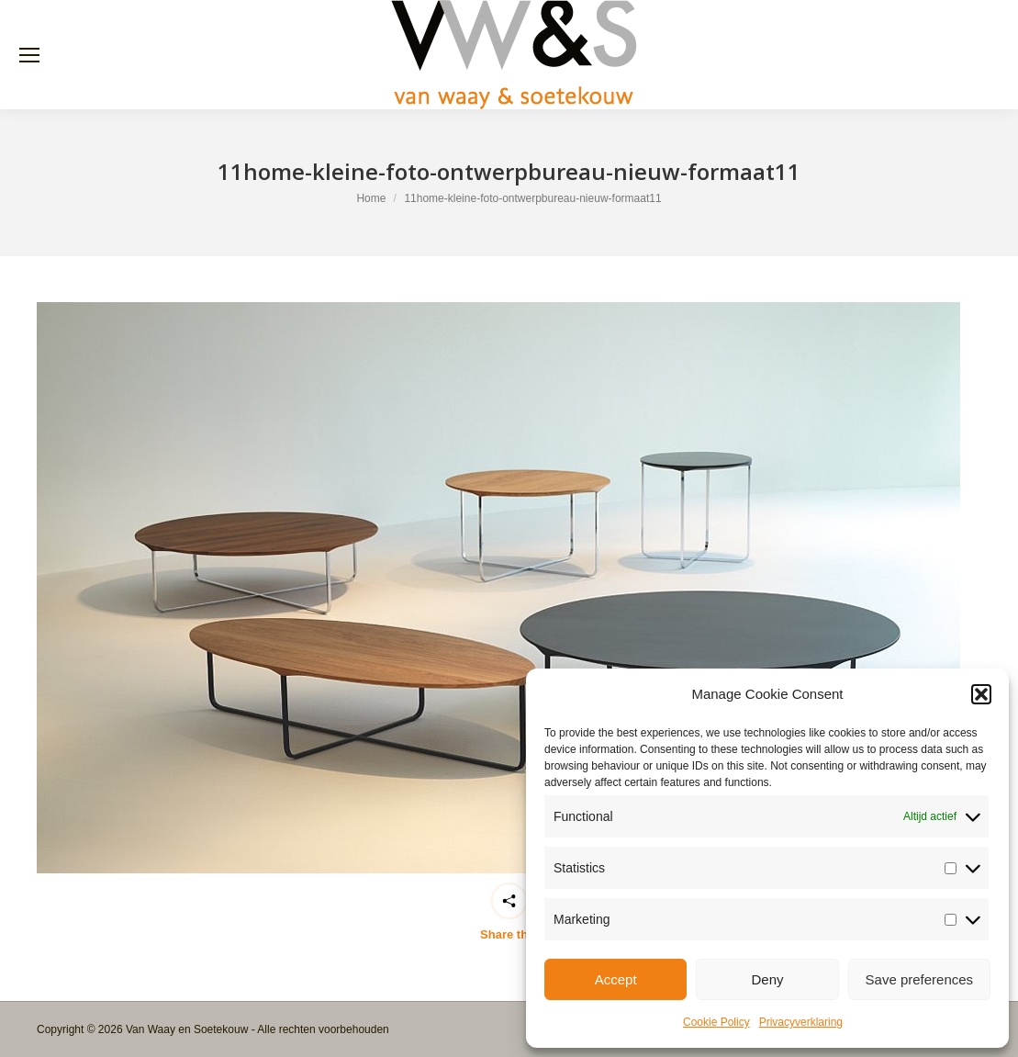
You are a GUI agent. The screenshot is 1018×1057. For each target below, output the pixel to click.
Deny (767, 979)
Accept (616, 979)
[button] (981, 694)
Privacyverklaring (801, 1022)
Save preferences (920, 979)
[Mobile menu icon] (29, 55)
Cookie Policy (716, 1022)
